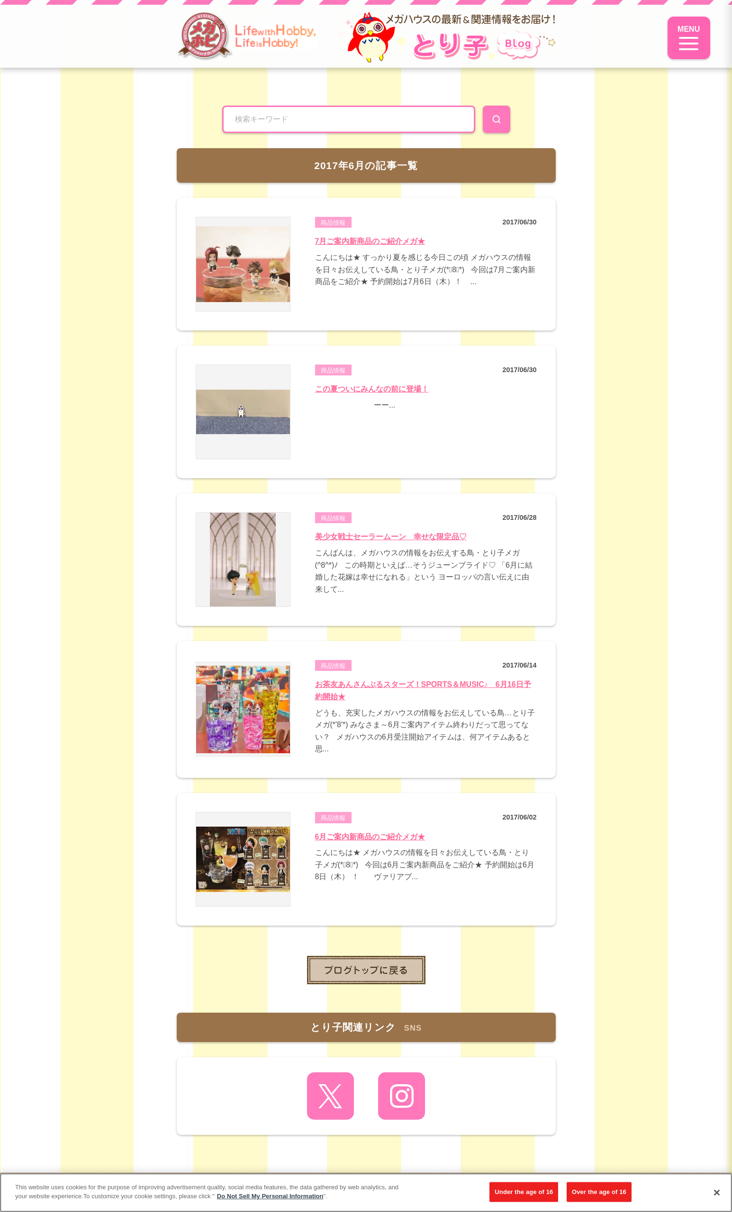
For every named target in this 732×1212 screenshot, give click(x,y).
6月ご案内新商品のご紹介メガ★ (370, 837)
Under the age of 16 (524, 1191)
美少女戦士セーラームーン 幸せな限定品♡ (391, 537)
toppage (366, 970)
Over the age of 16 (599, 1191)
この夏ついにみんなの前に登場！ (372, 389)
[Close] (716, 1192)
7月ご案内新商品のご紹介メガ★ (370, 241)
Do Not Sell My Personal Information (270, 1196)
